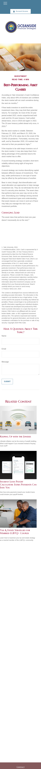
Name (4, 336)
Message (5, 362)
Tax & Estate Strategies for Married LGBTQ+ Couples (15, 532)
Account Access (20, 11)
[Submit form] (7, 381)
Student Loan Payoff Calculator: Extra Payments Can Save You (18, 484)
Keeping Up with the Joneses (15, 436)
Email (4, 349)
